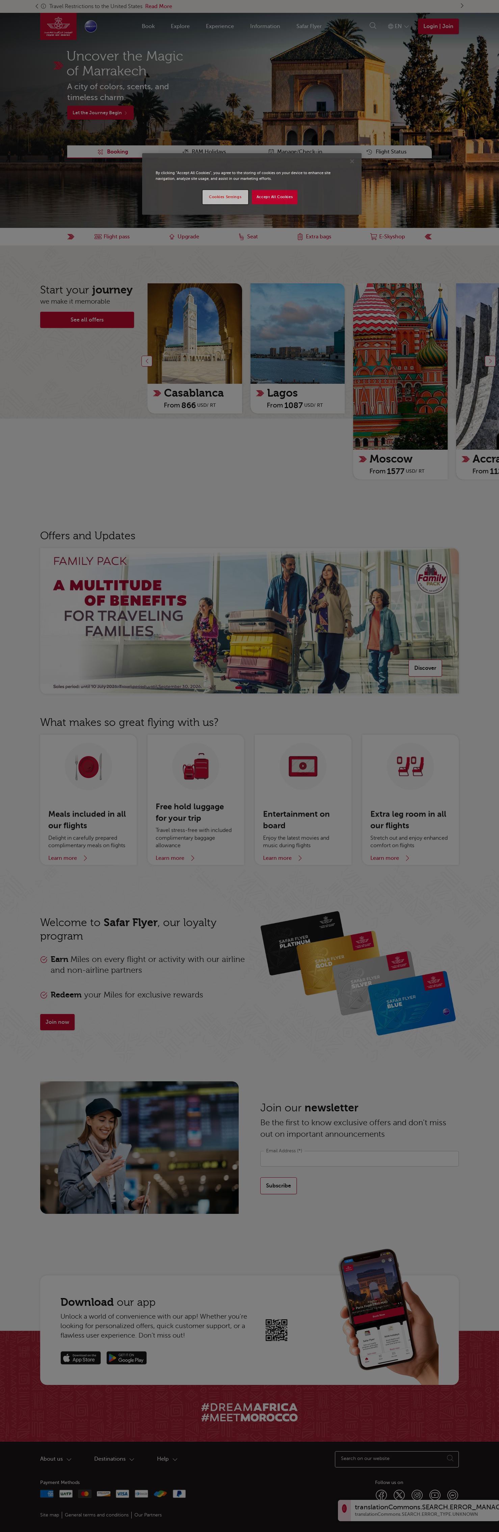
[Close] (352, 161)
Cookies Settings (225, 197)
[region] (252, 184)
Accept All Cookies (275, 197)
